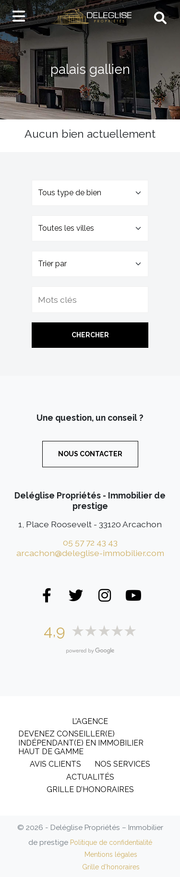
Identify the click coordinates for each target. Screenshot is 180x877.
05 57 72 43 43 (90, 542)
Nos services (122, 764)
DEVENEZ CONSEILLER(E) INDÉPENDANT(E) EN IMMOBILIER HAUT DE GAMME (81, 742)
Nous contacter (90, 454)
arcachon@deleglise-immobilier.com (90, 553)
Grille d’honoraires (90, 789)
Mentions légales (110, 854)
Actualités (90, 777)
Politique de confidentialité (111, 842)
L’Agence (90, 721)
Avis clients (55, 764)
